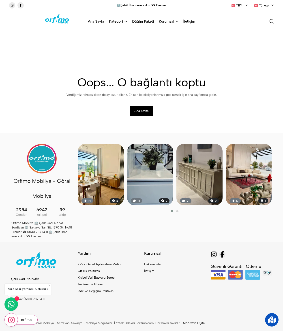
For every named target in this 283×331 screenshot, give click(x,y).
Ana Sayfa (96, 21)
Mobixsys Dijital (194, 323)
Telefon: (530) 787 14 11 (28, 299)
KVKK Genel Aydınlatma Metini (99, 264)
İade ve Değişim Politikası (96, 291)
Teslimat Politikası (90, 284)
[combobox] (240, 5)
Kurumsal (168, 21)
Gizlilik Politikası (89, 271)
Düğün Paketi (143, 21)
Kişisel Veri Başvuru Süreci (97, 278)
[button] (172, 211)
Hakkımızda (152, 264)
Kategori (118, 21)
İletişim (189, 21)
